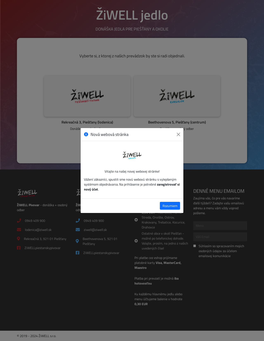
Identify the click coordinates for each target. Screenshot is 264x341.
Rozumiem (170, 205)
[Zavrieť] (178, 134)
